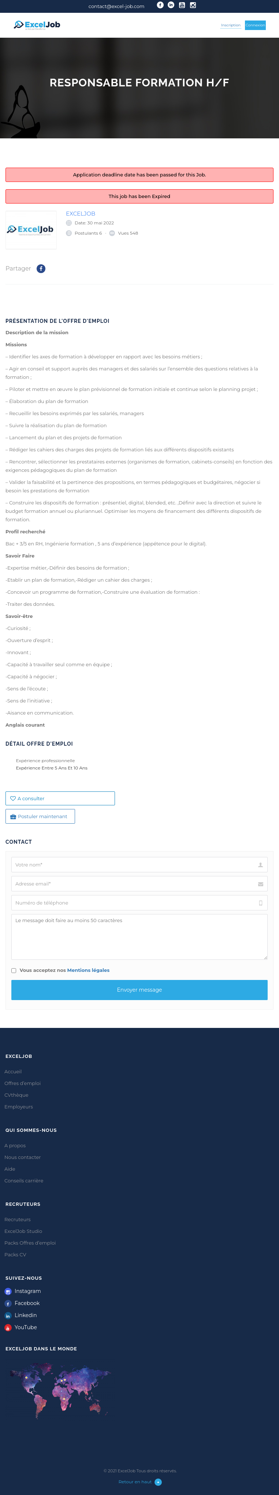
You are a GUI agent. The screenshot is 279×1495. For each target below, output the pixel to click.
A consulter (27, 798)
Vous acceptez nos (60, 970)
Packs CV (15, 1254)
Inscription (231, 25)
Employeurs (18, 1107)
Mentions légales (88, 970)
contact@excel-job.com (117, 6)
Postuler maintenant (38, 816)
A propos (15, 1145)
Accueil (13, 1071)
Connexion (255, 25)
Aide (9, 1169)
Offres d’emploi (22, 1083)
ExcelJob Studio (23, 1231)
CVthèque (16, 1095)
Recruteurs (17, 1219)
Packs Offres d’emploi (30, 1243)
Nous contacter (22, 1157)
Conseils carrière (23, 1180)
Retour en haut (140, 1481)
